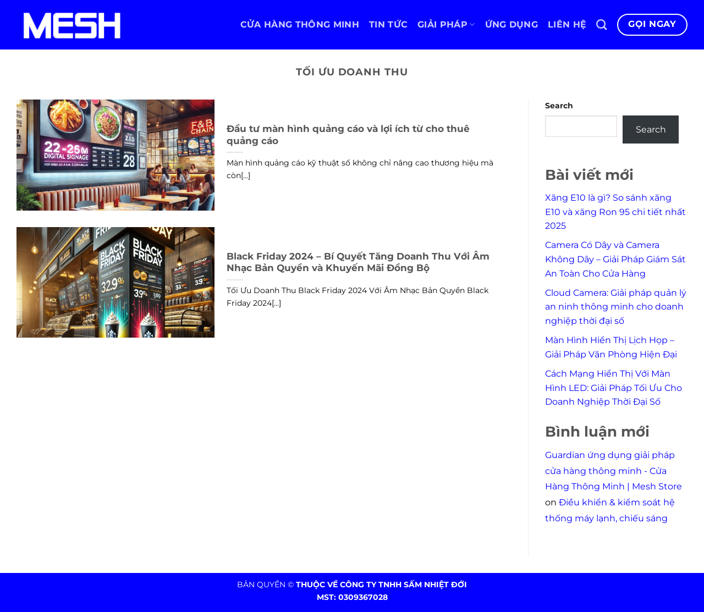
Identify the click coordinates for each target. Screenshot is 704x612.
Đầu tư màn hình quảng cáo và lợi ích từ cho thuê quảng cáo (348, 134)
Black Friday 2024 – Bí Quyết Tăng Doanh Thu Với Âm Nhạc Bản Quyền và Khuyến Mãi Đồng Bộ (358, 262)
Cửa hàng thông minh (299, 24)
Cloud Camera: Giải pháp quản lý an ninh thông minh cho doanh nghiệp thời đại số (615, 307)
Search (559, 106)
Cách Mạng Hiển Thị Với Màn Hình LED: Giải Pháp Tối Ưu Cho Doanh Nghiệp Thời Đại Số (613, 387)
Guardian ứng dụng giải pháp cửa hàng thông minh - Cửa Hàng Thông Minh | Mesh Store (613, 471)
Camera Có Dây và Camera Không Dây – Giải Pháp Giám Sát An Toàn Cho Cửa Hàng (615, 259)
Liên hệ (567, 24)
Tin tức (388, 24)
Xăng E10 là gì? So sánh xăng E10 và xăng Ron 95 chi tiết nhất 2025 (615, 211)
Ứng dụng (511, 24)
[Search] (601, 24)
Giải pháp (446, 24)
